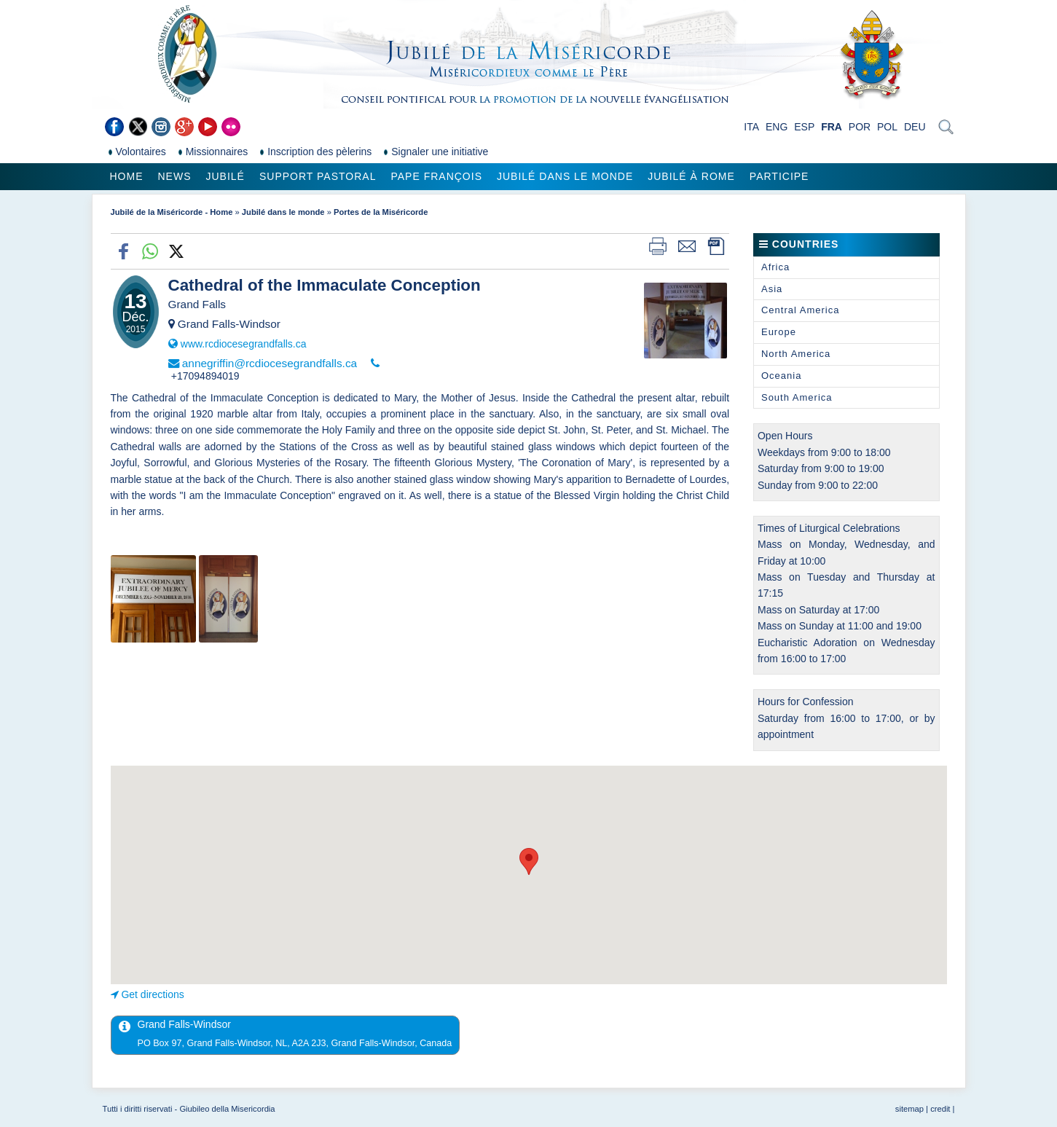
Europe (778, 331)
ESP (804, 127)
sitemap (909, 1108)
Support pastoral (317, 176)
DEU (915, 127)
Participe (779, 176)
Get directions (152, 994)
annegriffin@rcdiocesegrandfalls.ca (269, 363)
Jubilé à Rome (691, 176)
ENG (776, 127)
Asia (771, 288)
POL (887, 127)
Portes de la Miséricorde (381, 212)
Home (127, 176)
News (175, 176)
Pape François (436, 176)
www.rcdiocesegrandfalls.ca (244, 344)
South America (797, 397)
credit (940, 1108)
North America (795, 353)
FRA (831, 127)
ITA (751, 127)
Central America (800, 310)
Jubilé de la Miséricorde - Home (172, 212)
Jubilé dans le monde (565, 176)
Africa (775, 267)
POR (860, 127)
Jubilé (225, 176)
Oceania (781, 375)
